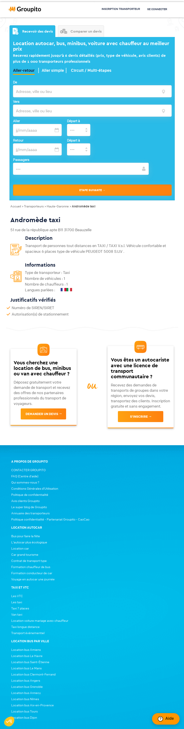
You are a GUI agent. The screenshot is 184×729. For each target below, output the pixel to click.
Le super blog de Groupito (27, 522)
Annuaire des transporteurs (28, 528)
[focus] (163, 89)
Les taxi (100, 551)
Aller (16, 119)
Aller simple (53, 68)
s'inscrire (139, 427)
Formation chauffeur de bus (114, 516)
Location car (104, 497)
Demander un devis (41, 421)
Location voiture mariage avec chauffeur (123, 569)
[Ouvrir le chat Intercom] (166, 719)
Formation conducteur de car (115, 522)
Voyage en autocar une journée (117, 528)
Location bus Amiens (24, 598)
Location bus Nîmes (23, 648)
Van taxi (100, 563)
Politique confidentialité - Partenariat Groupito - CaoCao (48, 534)
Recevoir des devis (32, 29)
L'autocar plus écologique (113, 491)
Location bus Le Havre (25, 605)
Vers (16, 100)
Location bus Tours (22, 660)
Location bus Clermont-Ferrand (31, 623)
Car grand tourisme (109, 503)
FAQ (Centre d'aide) (23, 491)
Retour (18, 139)
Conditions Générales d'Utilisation (32, 503)
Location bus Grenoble (25, 635)
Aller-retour (24, 68)
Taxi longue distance (109, 576)
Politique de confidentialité (27, 509)
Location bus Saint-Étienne (28, 611)
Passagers (21, 158)
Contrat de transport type (113, 509)
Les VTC (101, 545)
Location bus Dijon (22, 666)
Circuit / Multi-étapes (91, 68)
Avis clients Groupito (23, 516)
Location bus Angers (23, 629)
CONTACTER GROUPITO (26, 485)
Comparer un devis (81, 29)
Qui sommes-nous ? (23, 497)
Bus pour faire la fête (109, 485)
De (15, 81)
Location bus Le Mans (24, 617)
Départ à (74, 119)
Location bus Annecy (24, 642)
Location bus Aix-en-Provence (30, 654)
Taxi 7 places (104, 557)
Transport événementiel (112, 582)
